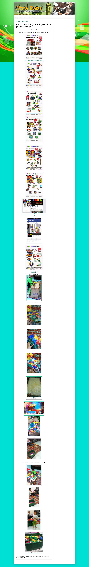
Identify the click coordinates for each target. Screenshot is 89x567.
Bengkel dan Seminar (20, 18)
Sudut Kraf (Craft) (31, 18)
